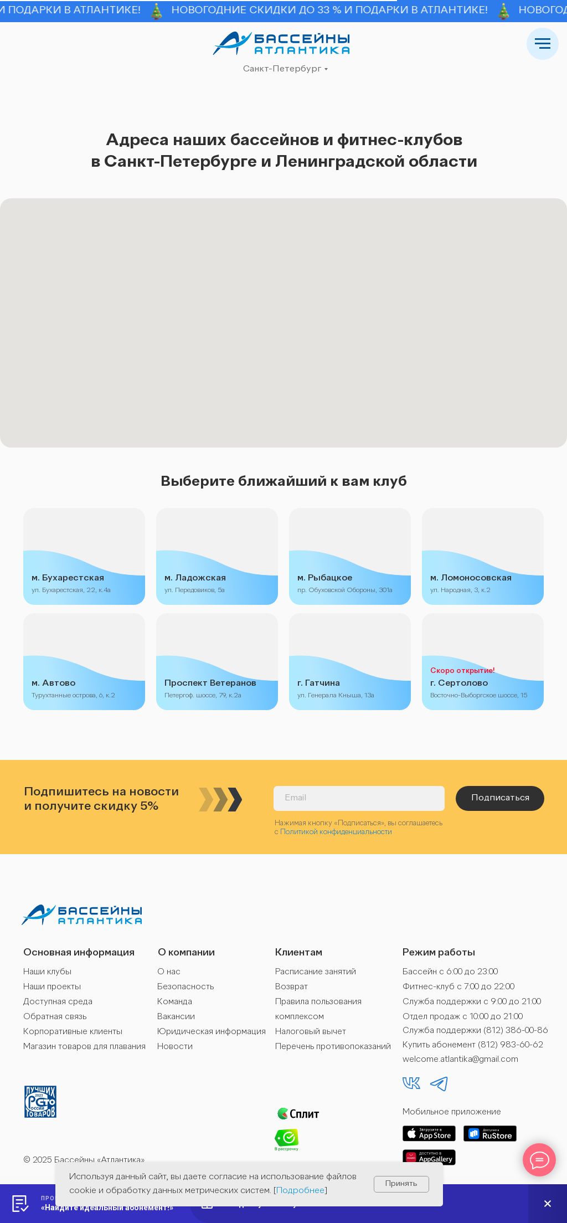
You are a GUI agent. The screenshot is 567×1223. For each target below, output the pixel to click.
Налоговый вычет (310, 1032)
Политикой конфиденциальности (336, 832)
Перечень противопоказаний (333, 1047)
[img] (281, 43)
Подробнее (300, 1190)
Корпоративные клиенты (72, 1032)
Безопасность (185, 987)
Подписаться (500, 798)
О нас (169, 972)
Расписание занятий (315, 972)
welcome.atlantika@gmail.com (460, 1060)
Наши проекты (52, 987)
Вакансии (176, 1017)
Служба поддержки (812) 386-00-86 (475, 1031)
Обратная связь (54, 1017)
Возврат (291, 987)
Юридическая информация (211, 1032)
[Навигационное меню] (542, 43)
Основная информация (79, 953)
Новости (175, 1047)
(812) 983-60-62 (510, 1045)
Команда (174, 1002)
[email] (359, 798)
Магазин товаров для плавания (84, 1047)
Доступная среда (57, 1002)
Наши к (37, 972)
